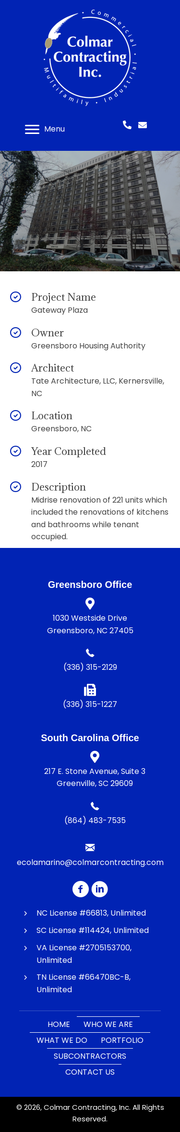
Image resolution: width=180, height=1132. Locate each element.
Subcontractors (90, 1056)
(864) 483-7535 (95, 820)
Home (59, 1024)
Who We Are (108, 1024)
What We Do (61, 1040)
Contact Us (90, 1072)
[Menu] (45, 129)
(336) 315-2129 (90, 667)
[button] (80, 888)
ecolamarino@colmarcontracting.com (90, 862)
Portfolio (122, 1040)
